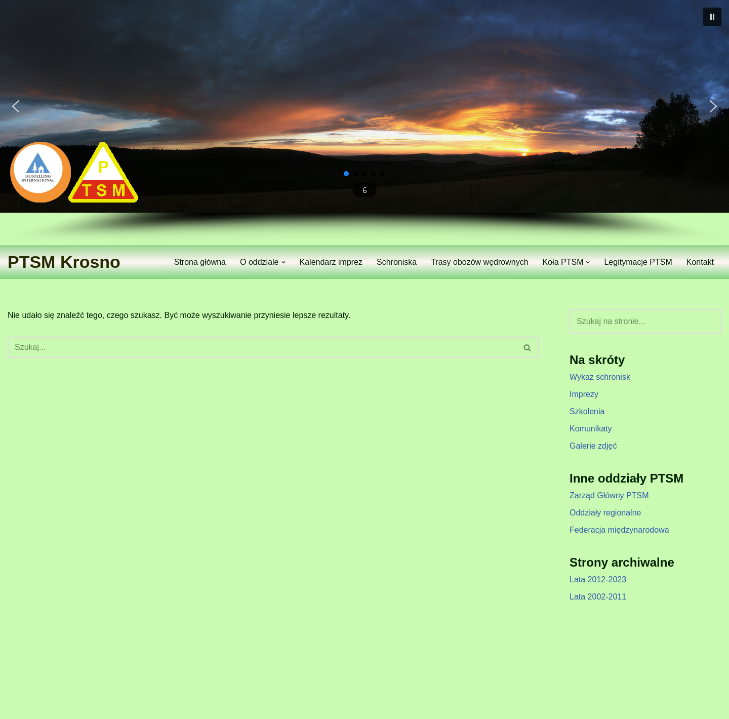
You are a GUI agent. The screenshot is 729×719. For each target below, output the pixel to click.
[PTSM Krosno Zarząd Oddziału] (64, 262)
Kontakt (700, 262)
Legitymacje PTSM (638, 262)
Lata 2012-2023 (598, 579)
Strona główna (200, 262)
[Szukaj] (262, 347)
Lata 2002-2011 (598, 596)
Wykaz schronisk (600, 377)
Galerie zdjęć (593, 446)
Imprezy (584, 394)
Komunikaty (591, 428)
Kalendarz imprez (331, 262)
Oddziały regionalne (605, 512)
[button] (712, 17)
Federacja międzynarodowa (619, 530)
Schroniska (397, 262)
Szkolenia (587, 411)
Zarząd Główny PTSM (609, 495)
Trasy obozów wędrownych (479, 262)
